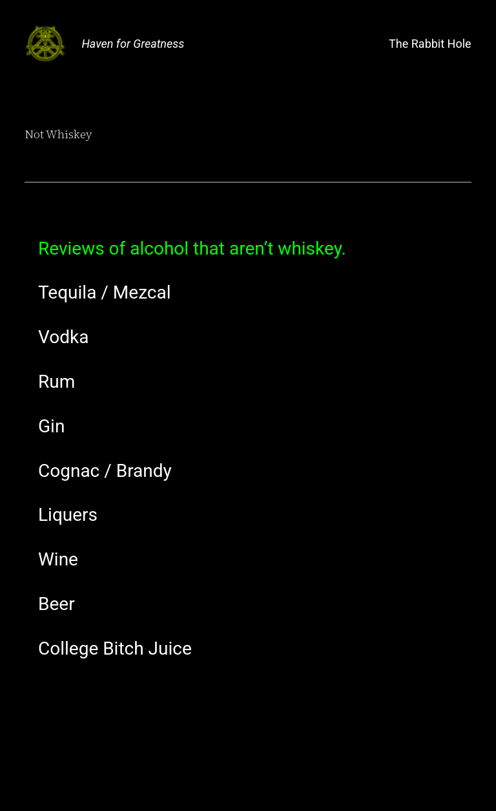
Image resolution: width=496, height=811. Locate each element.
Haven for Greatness (132, 43)
